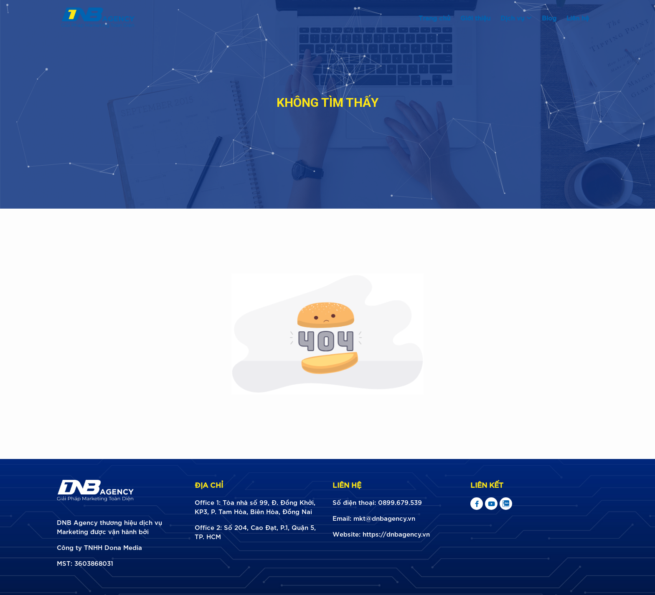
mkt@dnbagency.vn (384, 518)
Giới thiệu (475, 17)
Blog (549, 17)
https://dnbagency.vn (396, 533)
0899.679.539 (400, 502)
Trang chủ (434, 17)
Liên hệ (577, 17)
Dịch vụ (516, 17)
